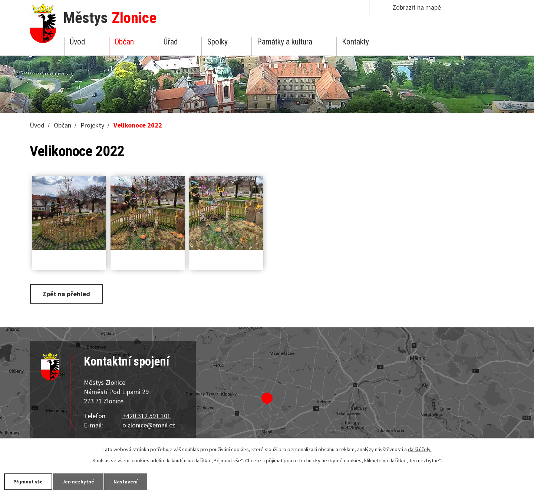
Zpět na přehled (68, 293)
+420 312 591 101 (146, 416)
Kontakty (355, 41)
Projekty (92, 125)
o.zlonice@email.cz (148, 425)
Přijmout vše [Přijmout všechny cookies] (30, 481)
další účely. (420, 449)
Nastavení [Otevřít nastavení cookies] (137, 481)
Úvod (77, 41)
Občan (124, 41)
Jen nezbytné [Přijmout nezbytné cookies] (85, 481)
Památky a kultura (284, 41)
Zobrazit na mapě (416, 7)
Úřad (171, 41)
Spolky (217, 41)
